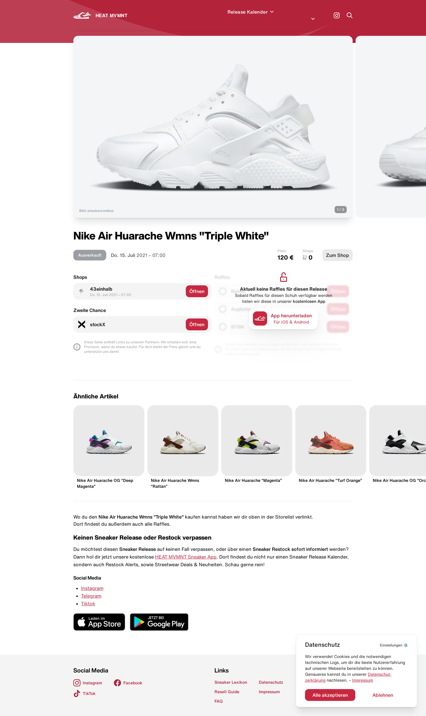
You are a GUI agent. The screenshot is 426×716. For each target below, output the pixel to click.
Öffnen (196, 284)
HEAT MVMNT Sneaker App (186, 549)
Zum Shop (337, 248)
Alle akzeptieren (330, 695)
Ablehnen (382, 695)
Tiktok (88, 596)
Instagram (92, 581)
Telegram (91, 588)
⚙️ (394, 645)
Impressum (362, 680)
